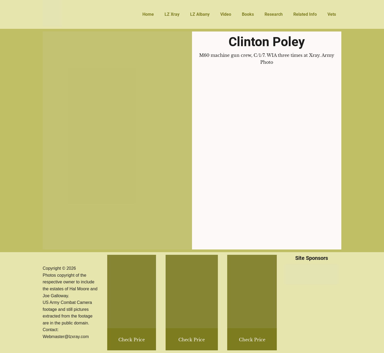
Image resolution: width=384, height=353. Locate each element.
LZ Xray (172, 14)
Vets (331, 14)
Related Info (305, 14)
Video (225, 14)
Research (274, 14)
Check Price (252, 339)
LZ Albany (200, 14)
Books (248, 14)
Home (148, 14)
